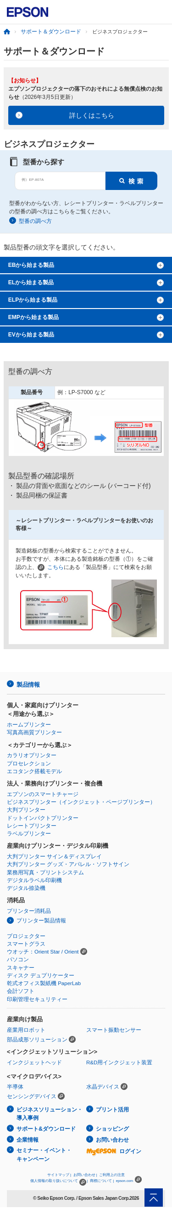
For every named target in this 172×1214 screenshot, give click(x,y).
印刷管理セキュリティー (37, 999)
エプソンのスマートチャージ (42, 794)
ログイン (113, 1151)
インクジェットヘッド (34, 1062)
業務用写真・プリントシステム (45, 872)
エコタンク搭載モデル (34, 771)
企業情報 (28, 1140)
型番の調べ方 (35, 221)
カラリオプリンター (31, 755)
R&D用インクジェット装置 (119, 1062)
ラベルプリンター (29, 833)
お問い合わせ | (85, 1175)
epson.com (124, 1181)
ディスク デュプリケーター (40, 975)
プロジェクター (26, 936)
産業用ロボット (26, 1030)
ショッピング (112, 1129)
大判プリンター (26, 810)
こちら (55, 567)
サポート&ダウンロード (46, 1129)
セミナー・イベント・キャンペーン (44, 1154)
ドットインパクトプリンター (42, 818)
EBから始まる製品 (31, 265)
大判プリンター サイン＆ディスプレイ (54, 856)
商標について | (102, 1181)
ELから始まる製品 (31, 282)
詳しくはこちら (91, 115)
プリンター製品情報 (41, 920)
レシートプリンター (31, 826)
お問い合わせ (112, 1140)
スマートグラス (26, 944)
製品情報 (28, 684)
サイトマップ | (59, 1175)
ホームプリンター (29, 724)
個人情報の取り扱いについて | (59, 1181)
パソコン (18, 959)
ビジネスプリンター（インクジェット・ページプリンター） (81, 802)
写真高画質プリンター (34, 732)
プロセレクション (29, 763)
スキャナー (20, 967)
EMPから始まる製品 (33, 317)
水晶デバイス (102, 1086)
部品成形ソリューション (37, 1039)
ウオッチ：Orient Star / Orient (43, 951)
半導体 (15, 1086)
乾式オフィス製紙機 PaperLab (44, 983)
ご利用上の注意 (112, 1175)
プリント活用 (112, 1109)
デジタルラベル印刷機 (34, 880)
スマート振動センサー (113, 1030)
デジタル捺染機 (26, 888)
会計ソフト (20, 991)
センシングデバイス (31, 1096)
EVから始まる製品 (31, 334)
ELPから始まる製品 (32, 300)
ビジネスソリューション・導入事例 (50, 1114)
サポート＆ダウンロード (51, 31)
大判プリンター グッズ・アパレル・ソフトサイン (68, 864)
